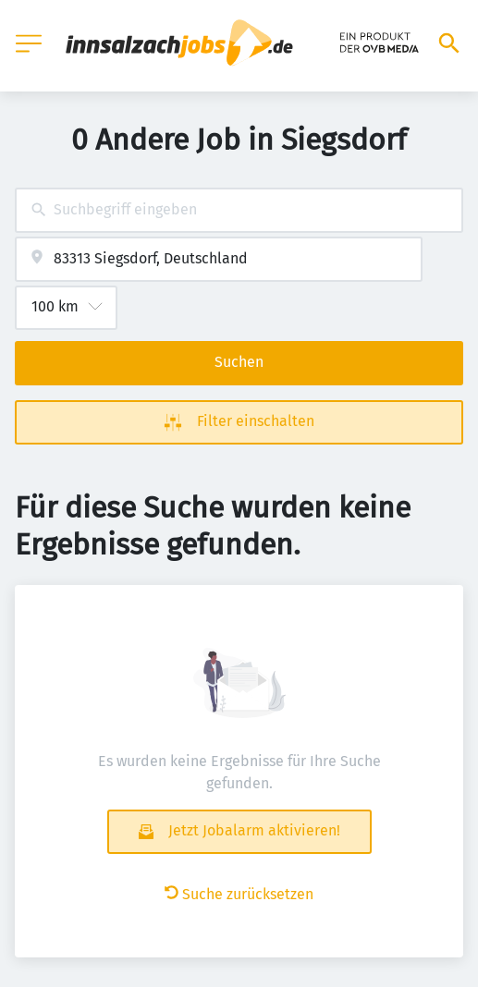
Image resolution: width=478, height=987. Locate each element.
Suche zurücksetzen (239, 894)
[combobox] (239, 210)
